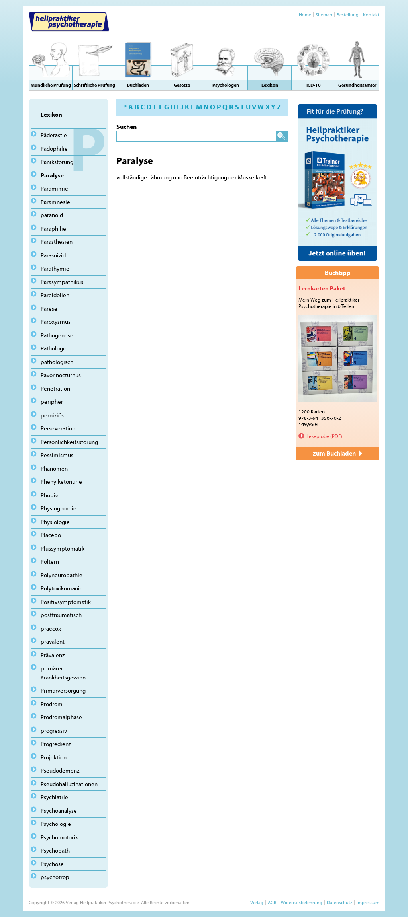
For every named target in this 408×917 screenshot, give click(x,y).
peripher (52, 401)
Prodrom (52, 704)
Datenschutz (339, 902)
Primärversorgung (63, 690)
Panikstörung (57, 161)
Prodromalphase (61, 717)
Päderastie (54, 135)
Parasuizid (53, 255)
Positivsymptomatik (66, 601)
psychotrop (55, 877)
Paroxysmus (56, 321)
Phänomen (54, 468)
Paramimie (54, 188)
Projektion (54, 757)
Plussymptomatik (62, 548)
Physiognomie (58, 508)
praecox (51, 628)
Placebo (51, 535)
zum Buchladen (337, 453)
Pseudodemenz (60, 770)
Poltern (50, 561)
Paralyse (52, 175)
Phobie (50, 495)
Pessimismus (57, 455)
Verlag (256, 902)
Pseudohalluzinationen (69, 784)
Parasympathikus (62, 282)
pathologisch (57, 362)
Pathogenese (57, 335)
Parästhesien (57, 241)
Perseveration (58, 428)
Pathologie (54, 348)
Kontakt (371, 15)
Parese (49, 308)
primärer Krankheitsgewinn (63, 672)
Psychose (52, 864)
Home (305, 15)
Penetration (55, 388)
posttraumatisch (61, 615)
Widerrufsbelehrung (301, 902)
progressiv (54, 730)
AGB (272, 902)
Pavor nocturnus (61, 375)
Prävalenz (53, 655)
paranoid (52, 215)
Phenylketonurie (61, 481)
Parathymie (55, 268)
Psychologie (56, 823)
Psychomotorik (59, 837)
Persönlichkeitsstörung (69, 442)
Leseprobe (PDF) (324, 436)
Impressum (368, 902)
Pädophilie (54, 148)
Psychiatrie (54, 797)
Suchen (126, 126)
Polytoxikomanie (62, 588)
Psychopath (55, 850)
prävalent (53, 641)
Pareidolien (55, 295)
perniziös (52, 415)
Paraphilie (53, 228)
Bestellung (348, 15)
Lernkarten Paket (321, 288)
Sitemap (324, 15)
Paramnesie (55, 202)
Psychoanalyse (59, 810)
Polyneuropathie (61, 575)
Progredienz (56, 744)
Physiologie (55, 522)
